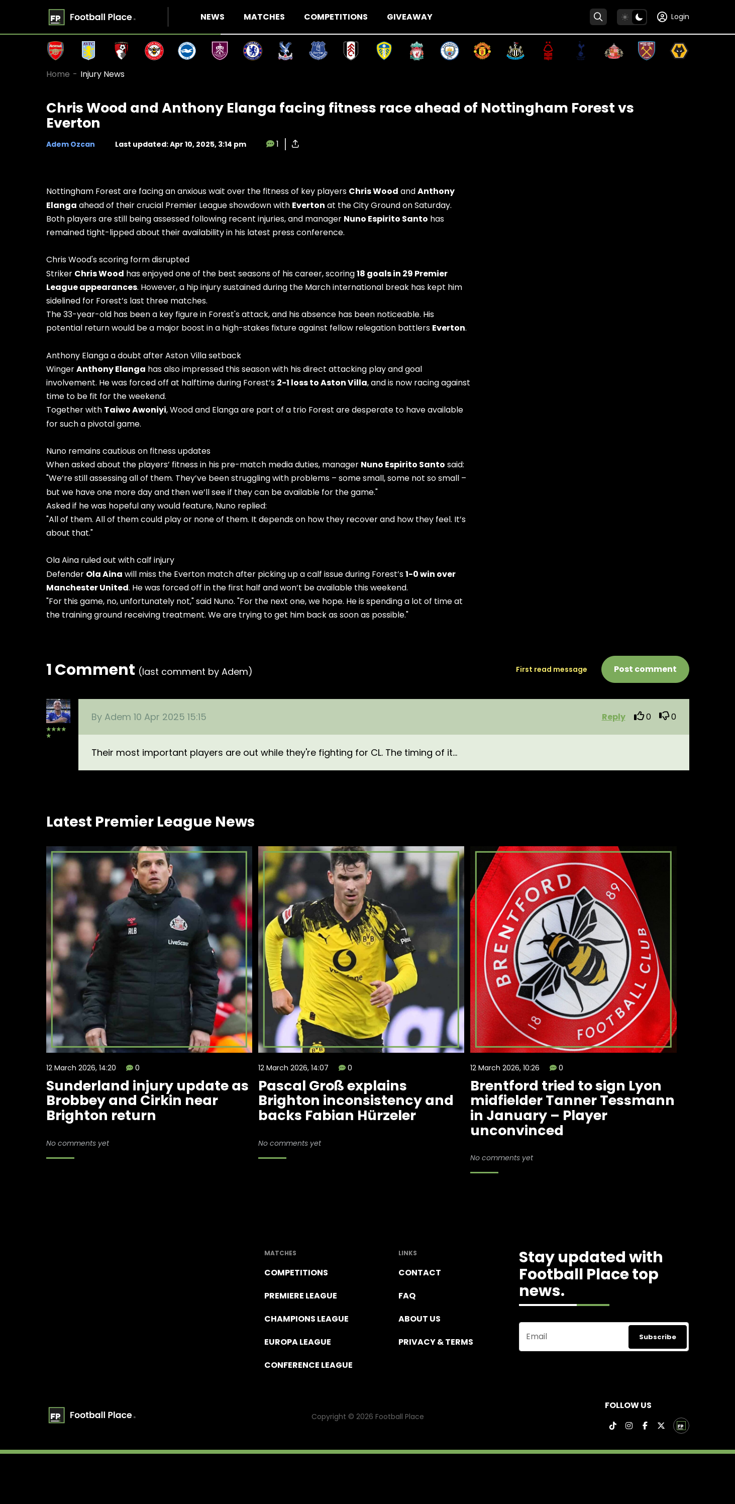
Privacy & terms (435, 1342)
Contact (419, 1272)
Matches (264, 17)
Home (58, 74)
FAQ (406, 1295)
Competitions (336, 17)
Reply (613, 717)
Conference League (308, 1365)
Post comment (645, 669)
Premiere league (300, 1295)
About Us (419, 1319)
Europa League (297, 1342)
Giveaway (410, 17)
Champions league (306, 1319)
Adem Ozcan (70, 144)
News (212, 17)
